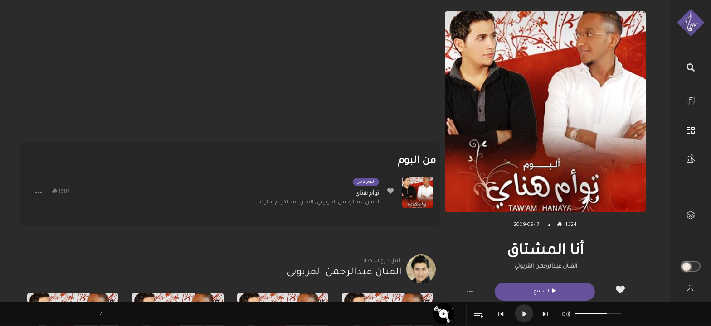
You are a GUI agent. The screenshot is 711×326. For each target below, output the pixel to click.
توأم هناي (367, 194)
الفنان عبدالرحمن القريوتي (545, 267)
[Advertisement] (230, 74)
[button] (470, 292)
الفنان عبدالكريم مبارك (286, 203)
